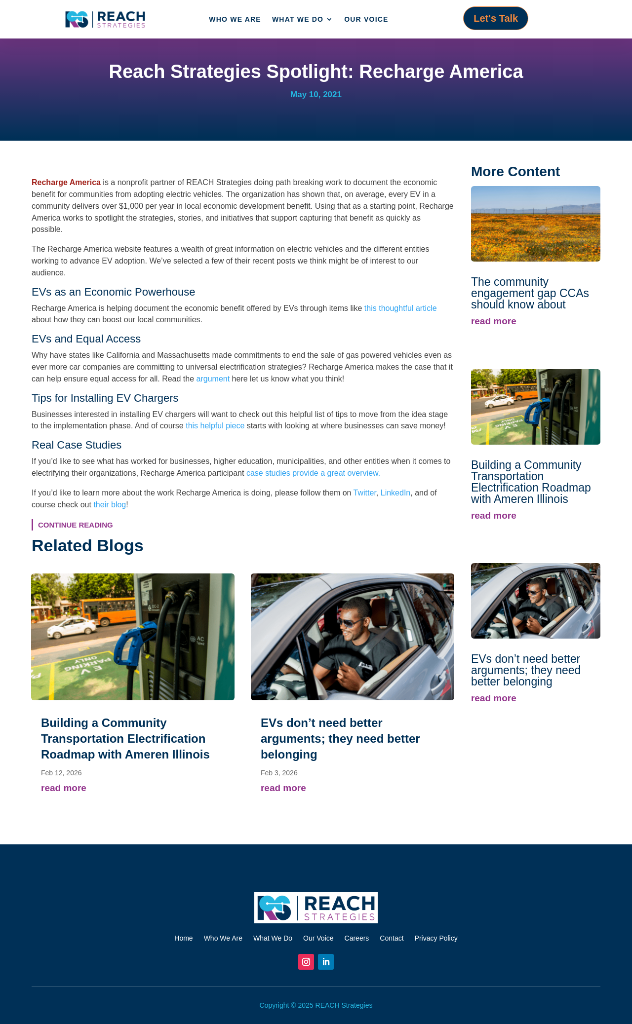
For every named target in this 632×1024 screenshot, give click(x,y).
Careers (357, 938)
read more (63, 788)
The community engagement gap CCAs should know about (530, 293)
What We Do (297, 19)
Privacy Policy (436, 938)
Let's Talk (496, 18)
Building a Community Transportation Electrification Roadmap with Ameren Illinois (125, 738)
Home (183, 938)
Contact (391, 938)
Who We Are (235, 19)
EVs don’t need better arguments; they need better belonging (340, 738)
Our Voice (366, 19)
